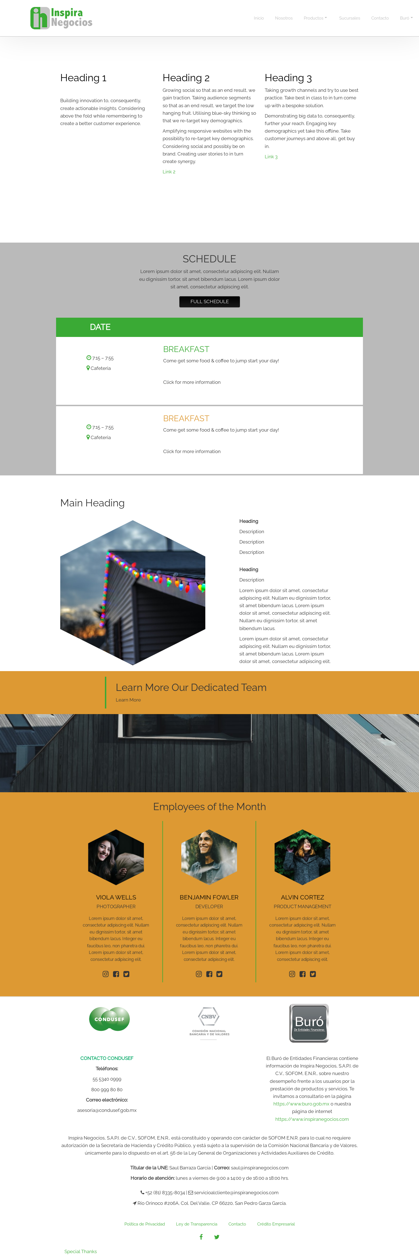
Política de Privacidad (144, 1224)
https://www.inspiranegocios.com (312, 1119)
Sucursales (349, 18)
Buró (406, 18)
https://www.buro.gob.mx (301, 1104)
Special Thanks (80, 1251)
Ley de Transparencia (196, 1224)
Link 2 (169, 171)
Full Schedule (210, 301)
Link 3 (271, 156)
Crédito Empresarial (276, 1224)
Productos (315, 18)
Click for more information (192, 382)
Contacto (380, 18)
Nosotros (284, 18)
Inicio (259, 18)
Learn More (128, 700)
